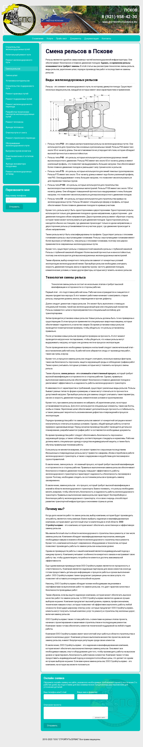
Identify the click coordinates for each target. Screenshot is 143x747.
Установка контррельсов (18, 81)
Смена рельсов (13, 69)
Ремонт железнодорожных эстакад (19, 172)
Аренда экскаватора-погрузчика (16, 165)
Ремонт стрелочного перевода (20, 138)
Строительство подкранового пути (20, 87)
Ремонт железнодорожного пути (19, 61)
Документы (75, 38)
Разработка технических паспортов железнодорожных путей (20, 114)
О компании (37, 38)
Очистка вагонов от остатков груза (19, 157)
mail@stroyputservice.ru (120, 22)
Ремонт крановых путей (17, 93)
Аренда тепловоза (14, 127)
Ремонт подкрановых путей (19, 99)
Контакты (106, 38)
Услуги (50, 38)
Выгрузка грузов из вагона (18, 151)
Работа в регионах (54, 21)
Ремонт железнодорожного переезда (19, 105)
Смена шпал (11, 75)
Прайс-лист (61, 38)
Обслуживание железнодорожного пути (17, 144)
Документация (91, 38)
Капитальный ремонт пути (18, 55)
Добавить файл (100, 717)
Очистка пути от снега (16, 132)
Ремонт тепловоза (14, 122)
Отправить (14, 207)
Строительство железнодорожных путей (18, 48)
